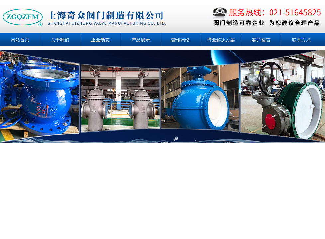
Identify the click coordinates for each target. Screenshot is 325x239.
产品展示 (140, 39)
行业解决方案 (221, 39)
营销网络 (180, 39)
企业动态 (100, 39)
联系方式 (301, 39)
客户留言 (261, 39)
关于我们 (60, 39)
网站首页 (20, 39)
